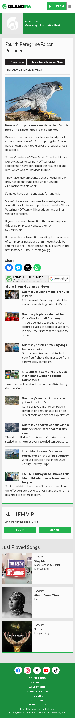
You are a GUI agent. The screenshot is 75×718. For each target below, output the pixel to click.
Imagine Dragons (44, 633)
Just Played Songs (21, 547)
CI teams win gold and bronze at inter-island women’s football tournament (44, 376)
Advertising (37, 686)
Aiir (63, 712)
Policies (37, 695)
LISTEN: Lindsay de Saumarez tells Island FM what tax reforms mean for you (45, 478)
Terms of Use (38, 704)
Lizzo (37, 599)
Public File (37, 700)
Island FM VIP (19, 514)
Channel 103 (37, 682)
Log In (20, 529)
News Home (17, 61)
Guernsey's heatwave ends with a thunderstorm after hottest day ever (45, 429)
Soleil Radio (37, 678)
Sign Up (55, 529)
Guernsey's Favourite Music (43, 25)
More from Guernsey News (47, 61)
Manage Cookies (37, 691)
